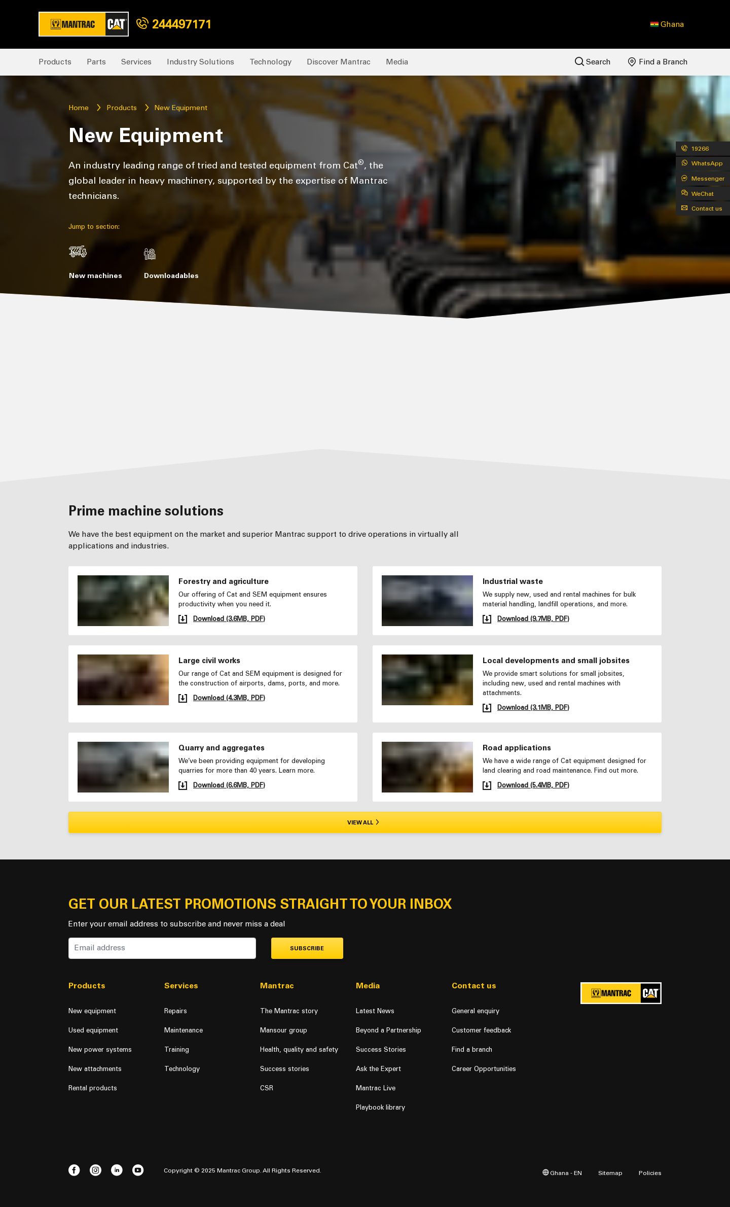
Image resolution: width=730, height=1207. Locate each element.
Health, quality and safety (299, 1049)
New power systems (100, 1049)
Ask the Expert (378, 1069)
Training (176, 1049)
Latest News (375, 1011)
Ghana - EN (562, 1173)
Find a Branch (658, 61)
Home (78, 108)
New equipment (92, 1011)
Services (136, 61)
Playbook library (380, 1107)
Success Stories (381, 1049)
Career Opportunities (484, 1069)
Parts (96, 61)
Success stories (284, 1069)
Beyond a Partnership (388, 1030)
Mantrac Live (375, 1088)
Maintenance (183, 1030)
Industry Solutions (200, 61)
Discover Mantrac (339, 61)
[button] (667, 24)
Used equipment (93, 1030)
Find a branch (472, 1049)
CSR (266, 1088)
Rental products (92, 1088)
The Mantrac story (289, 1011)
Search (593, 61)
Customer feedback (481, 1030)
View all (365, 822)
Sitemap (610, 1173)
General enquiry (475, 1011)
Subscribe (307, 948)
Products (55, 61)
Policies (650, 1173)
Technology (270, 61)
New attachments (95, 1069)
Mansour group (283, 1030)
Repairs (175, 1011)
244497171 (173, 24)
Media (397, 61)
